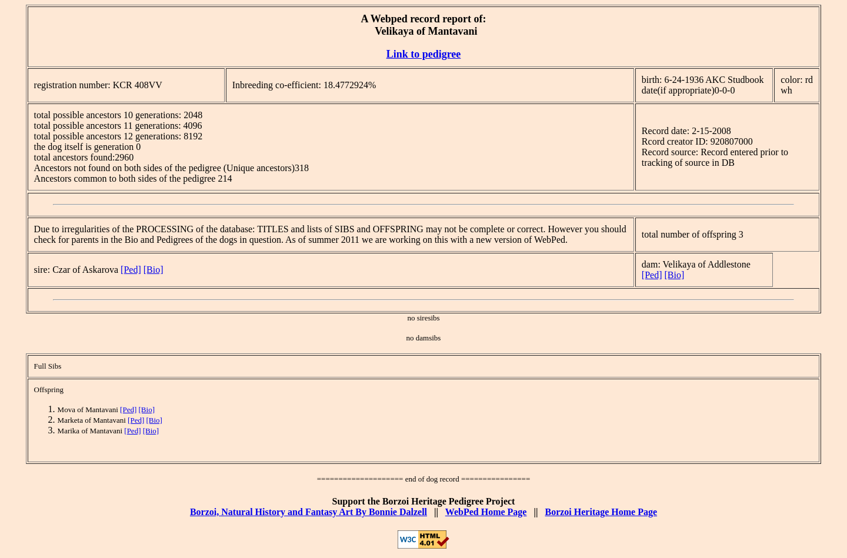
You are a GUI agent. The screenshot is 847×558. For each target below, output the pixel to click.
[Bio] (154, 270)
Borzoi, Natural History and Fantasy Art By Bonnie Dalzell (308, 512)
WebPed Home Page (486, 512)
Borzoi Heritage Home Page (601, 512)
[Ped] (131, 270)
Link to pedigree (423, 54)
